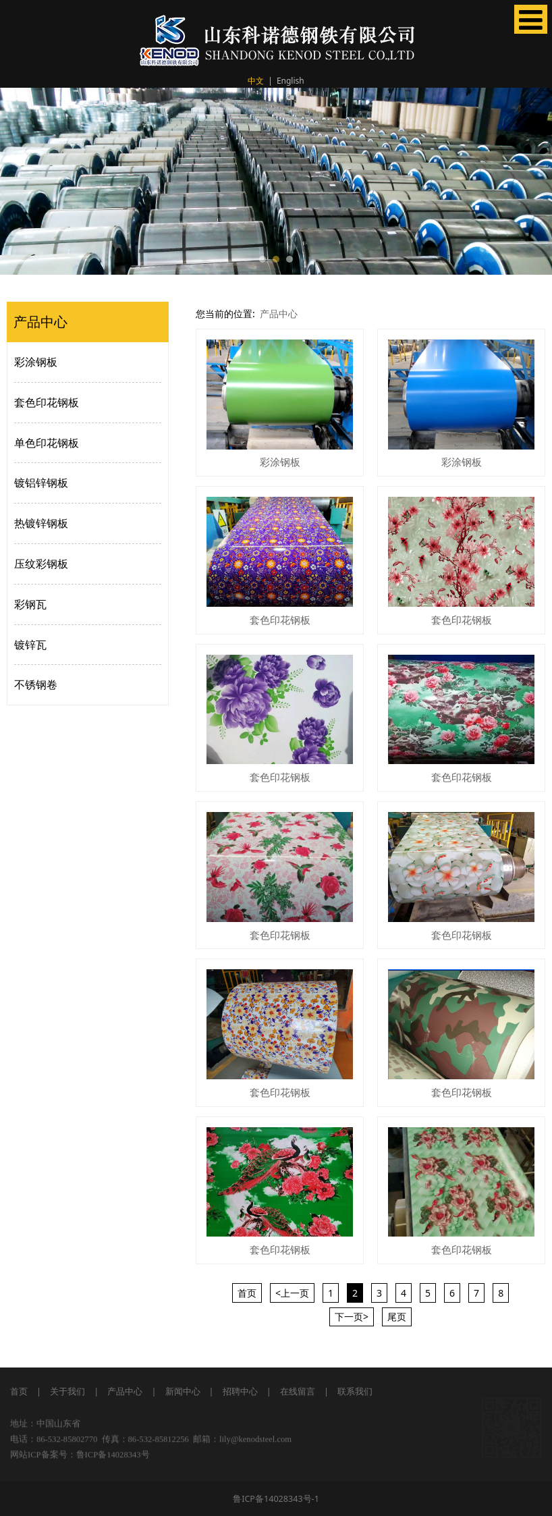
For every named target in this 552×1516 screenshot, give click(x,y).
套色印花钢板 (46, 402)
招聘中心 (240, 1391)
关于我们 (66, 1391)
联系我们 (354, 1391)
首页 (19, 1391)
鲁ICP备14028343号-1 (276, 1499)
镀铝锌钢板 (41, 482)
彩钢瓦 (30, 604)
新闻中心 (182, 1391)
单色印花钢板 (46, 442)
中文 (256, 80)
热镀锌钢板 (41, 523)
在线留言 (297, 1391)
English (290, 80)
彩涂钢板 (35, 361)
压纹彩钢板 (41, 563)
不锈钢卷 (35, 684)
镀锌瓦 (30, 644)
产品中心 (279, 313)
